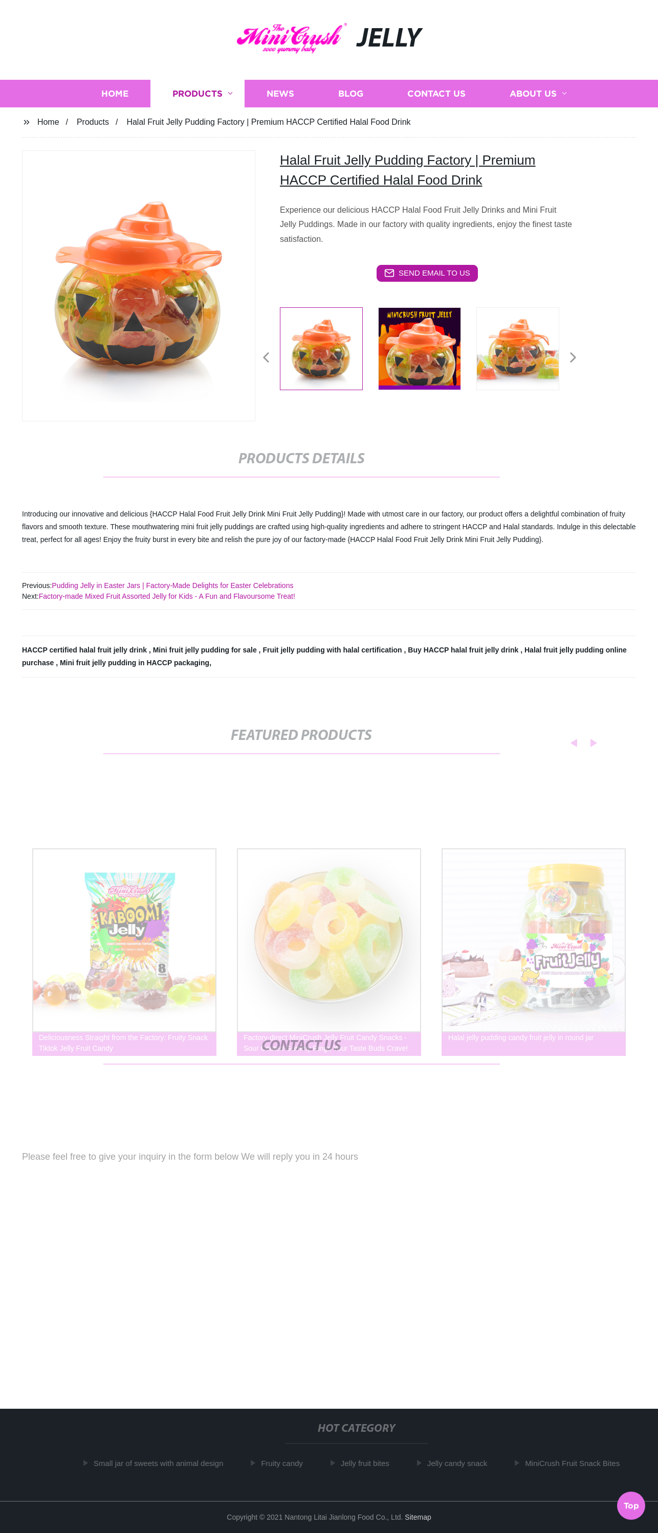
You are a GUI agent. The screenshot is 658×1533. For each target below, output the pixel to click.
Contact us (436, 93)
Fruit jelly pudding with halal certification (333, 650)
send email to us (427, 273)
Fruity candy (284, 1463)
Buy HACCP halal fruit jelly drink (464, 650)
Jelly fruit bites (367, 1463)
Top (631, 1503)
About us (533, 93)
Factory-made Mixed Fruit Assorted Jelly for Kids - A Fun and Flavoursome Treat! (167, 596)
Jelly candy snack (460, 1463)
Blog (350, 93)
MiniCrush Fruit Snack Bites (575, 1463)
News (280, 93)
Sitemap (418, 1517)
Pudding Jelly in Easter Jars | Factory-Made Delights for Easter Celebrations (172, 585)
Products (197, 93)
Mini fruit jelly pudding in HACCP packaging (134, 663)
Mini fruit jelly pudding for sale (206, 650)
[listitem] (329, 353)
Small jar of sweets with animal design (161, 1463)
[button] (266, 358)
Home (114, 93)
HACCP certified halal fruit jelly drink (85, 650)
